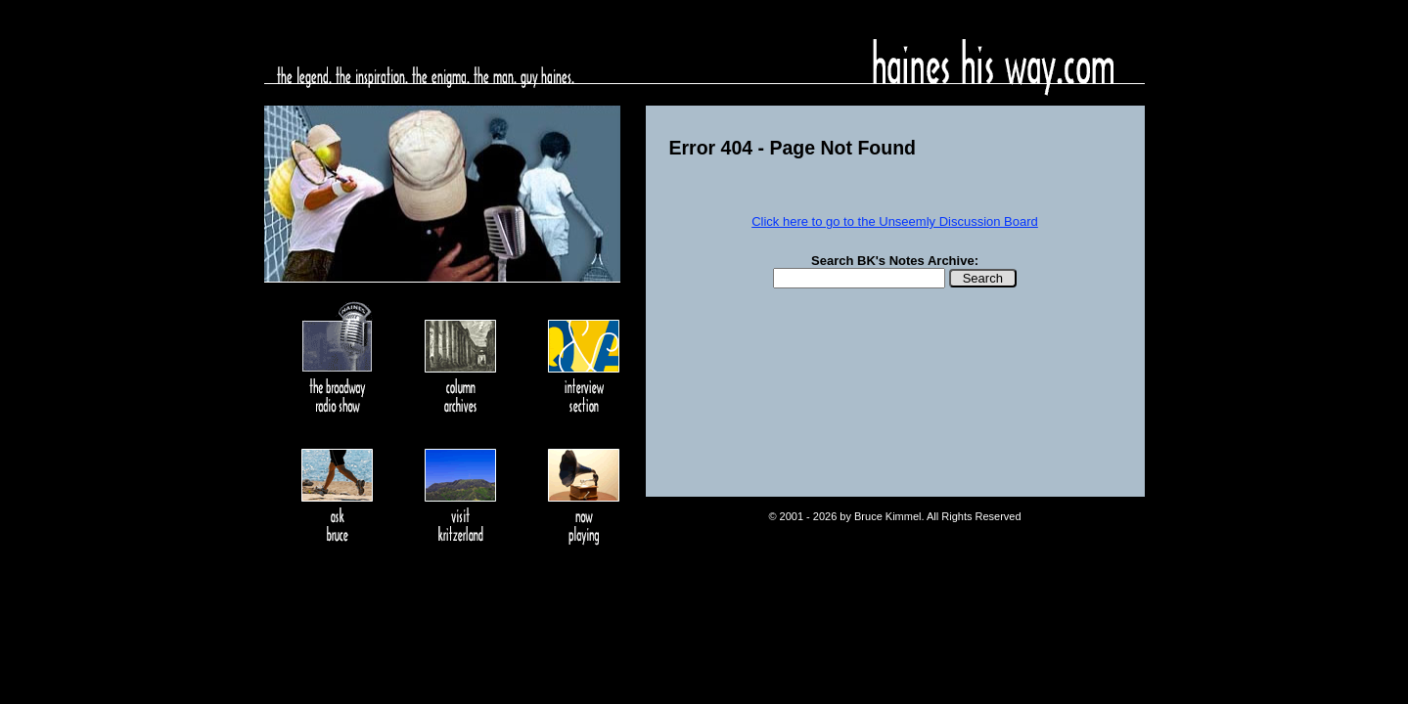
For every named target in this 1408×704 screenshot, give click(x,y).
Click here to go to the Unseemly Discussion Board (894, 221)
